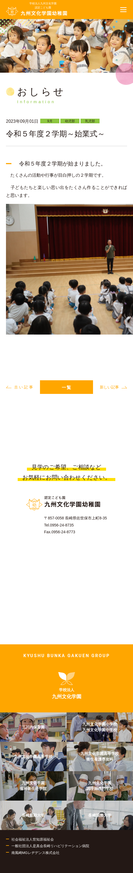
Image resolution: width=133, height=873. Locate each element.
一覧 (67, 387)
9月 (49, 121)
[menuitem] (67, 685)
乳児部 (90, 121)
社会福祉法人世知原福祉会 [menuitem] (32, 839)
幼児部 (70, 121)
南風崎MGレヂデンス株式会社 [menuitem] (35, 853)
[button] (123, 9)
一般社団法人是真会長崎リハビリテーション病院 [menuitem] (50, 846)
